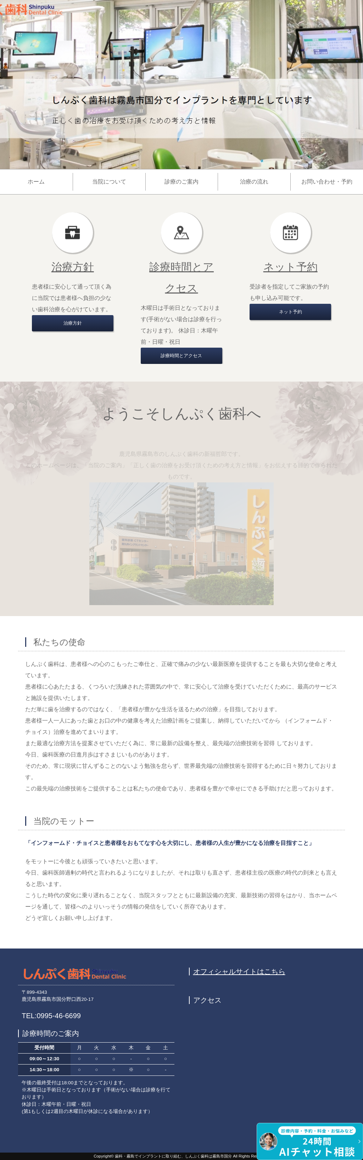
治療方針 (72, 267)
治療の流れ (254, 182)
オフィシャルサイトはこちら (239, 971)
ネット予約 (290, 267)
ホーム (36, 182)
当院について (109, 182)
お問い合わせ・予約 (326, 182)
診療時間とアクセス (181, 355)
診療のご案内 (181, 182)
